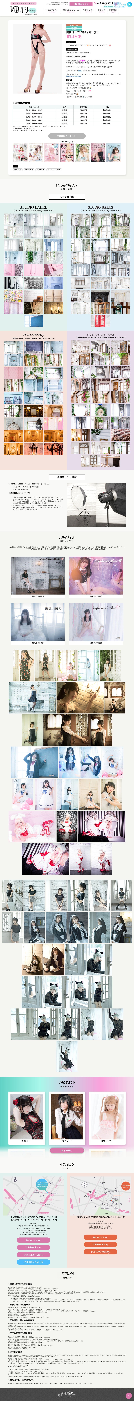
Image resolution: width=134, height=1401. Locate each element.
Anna (80, 71)
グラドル (41, 170)
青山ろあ (18, 170)
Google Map (33, 1240)
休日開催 (74, 27)
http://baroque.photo (73, 76)
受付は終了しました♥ (67, 136)
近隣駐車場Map (33, 1247)
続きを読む (67, 1151)
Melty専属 (29, 170)
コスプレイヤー (54, 170)
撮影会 (74, 29)
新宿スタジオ (74, 25)
